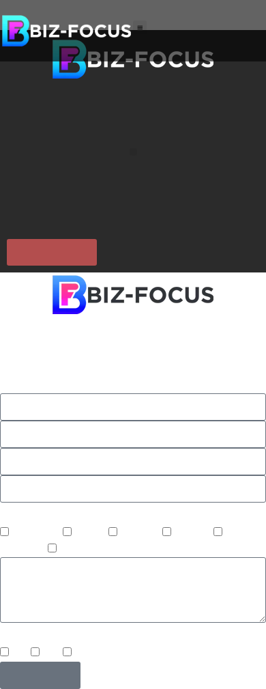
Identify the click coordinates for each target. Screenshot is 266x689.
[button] (140, 27)
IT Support (37, 533)
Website (193, 533)
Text (52, 653)
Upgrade (141, 533)
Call (21, 653)
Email (88, 653)
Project (91, 533)
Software (81, 549)
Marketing (24, 549)
